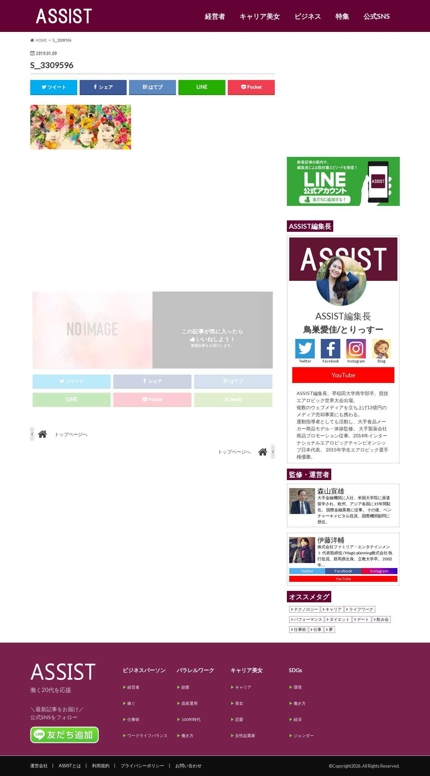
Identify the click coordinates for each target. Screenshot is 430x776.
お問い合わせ (188, 765)
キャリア (334, 609)
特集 (342, 16)
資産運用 (189, 703)
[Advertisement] (152, 215)
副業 (185, 687)
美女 (239, 703)
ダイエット (340, 619)
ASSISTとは (70, 765)
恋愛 (239, 719)
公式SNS (376, 16)
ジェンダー (304, 735)
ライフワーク (361, 609)
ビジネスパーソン (144, 670)
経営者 (215, 16)
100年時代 (191, 719)
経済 (298, 719)
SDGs (295, 670)
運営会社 (39, 765)
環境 (298, 687)
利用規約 (101, 765)
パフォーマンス (308, 619)
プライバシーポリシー (142, 765)
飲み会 (383, 619)
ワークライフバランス (147, 735)
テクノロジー (306, 609)
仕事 (317, 629)
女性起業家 (245, 735)
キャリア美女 (260, 16)
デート (363, 619)
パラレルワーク (195, 670)
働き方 (187, 735)
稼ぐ (131, 703)
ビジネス (307, 16)
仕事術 (300, 629)
